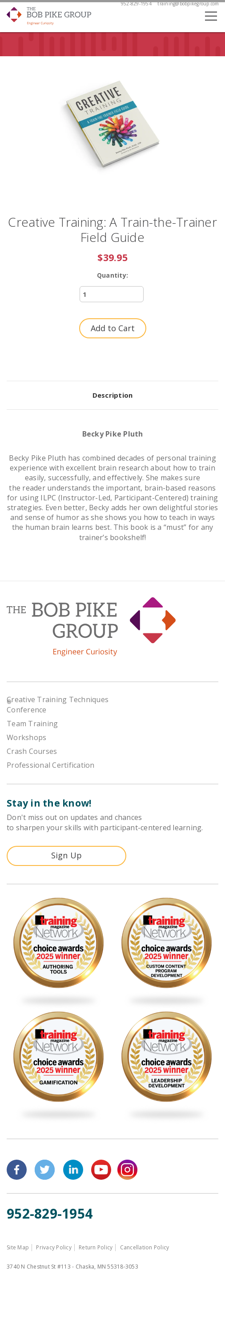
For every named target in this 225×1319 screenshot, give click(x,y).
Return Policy (95, 1247)
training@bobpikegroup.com (188, 3)
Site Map (18, 1247)
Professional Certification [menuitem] (51, 765)
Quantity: (112, 275)
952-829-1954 (136, 3)
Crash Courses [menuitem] (32, 751)
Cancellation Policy (144, 1247)
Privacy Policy (54, 1247)
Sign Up (66, 855)
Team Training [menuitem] (32, 723)
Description (112, 395)
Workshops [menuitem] (26, 737)
